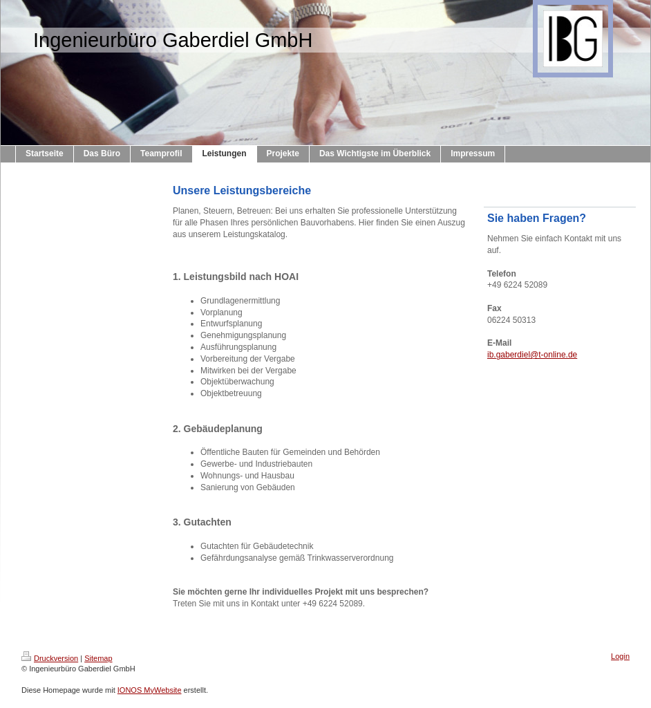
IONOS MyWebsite (149, 690)
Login (620, 656)
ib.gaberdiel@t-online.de (532, 355)
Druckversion (49, 658)
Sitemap (98, 658)
